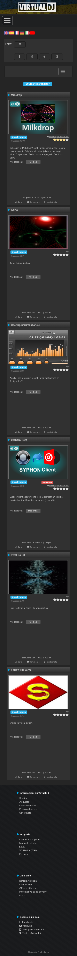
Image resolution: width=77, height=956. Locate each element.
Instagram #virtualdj (32, 929)
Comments (35, 202)
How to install (52, 202)
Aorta (14, 210)
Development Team (59, 136)
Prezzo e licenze (28, 809)
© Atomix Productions (38, 952)
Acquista (24, 801)
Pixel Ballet (18, 555)
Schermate (25, 812)
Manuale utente (28, 843)
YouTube (25, 925)
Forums (23, 854)
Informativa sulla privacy (33, 891)
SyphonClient (19, 440)
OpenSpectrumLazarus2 (25, 325)
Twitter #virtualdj (30, 933)
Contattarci (25, 884)
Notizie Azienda (28, 880)
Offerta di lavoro (28, 888)
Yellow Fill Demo (21, 670)
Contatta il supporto (30, 839)
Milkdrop (16, 95)
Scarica (23, 798)
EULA (22, 895)
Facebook (26, 922)
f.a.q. (22, 846)
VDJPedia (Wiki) (28, 850)
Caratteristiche (27, 805)
